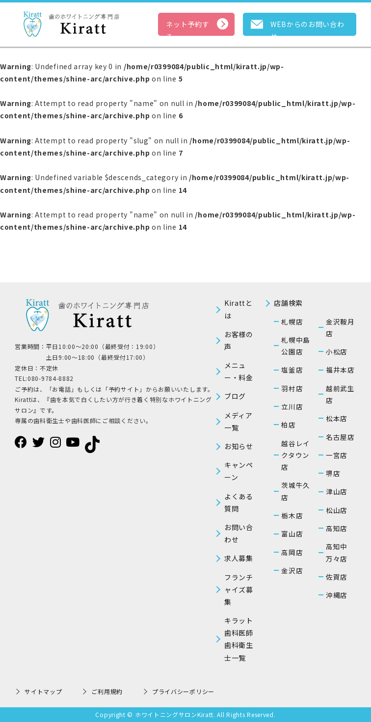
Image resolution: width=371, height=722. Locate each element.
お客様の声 (238, 340)
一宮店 (336, 455)
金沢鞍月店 (340, 327)
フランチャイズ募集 (238, 589)
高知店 (336, 528)
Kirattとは (238, 309)
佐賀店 (336, 577)
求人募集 (238, 558)
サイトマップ (43, 691)
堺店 (333, 473)
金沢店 (292, 570)
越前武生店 (340, 394)
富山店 (292, 533)
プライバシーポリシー (183, 691)
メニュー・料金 (238, 371)
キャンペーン (238, 471)
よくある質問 (238, 502)
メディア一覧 (238, 421)
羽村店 (292, 388)
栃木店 (292, 515)
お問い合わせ (238, 533)
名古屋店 (340, 437)
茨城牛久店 (295, 491)
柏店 (288, 424)
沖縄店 (336, 595)
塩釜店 (292, 369)
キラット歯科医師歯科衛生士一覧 (238, 639)
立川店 (292, 406)
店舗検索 (288, 303)
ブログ (235, 396)
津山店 (336, 491)
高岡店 (292, 552)
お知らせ (238, 446)
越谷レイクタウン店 (295, 455)
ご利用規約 (107, 691)
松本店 (336, 418)
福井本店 (340, 369)
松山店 (336, 510)
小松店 (336, 351)
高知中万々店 (336, 552)
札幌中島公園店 (295, 345)
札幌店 (292, 321)
